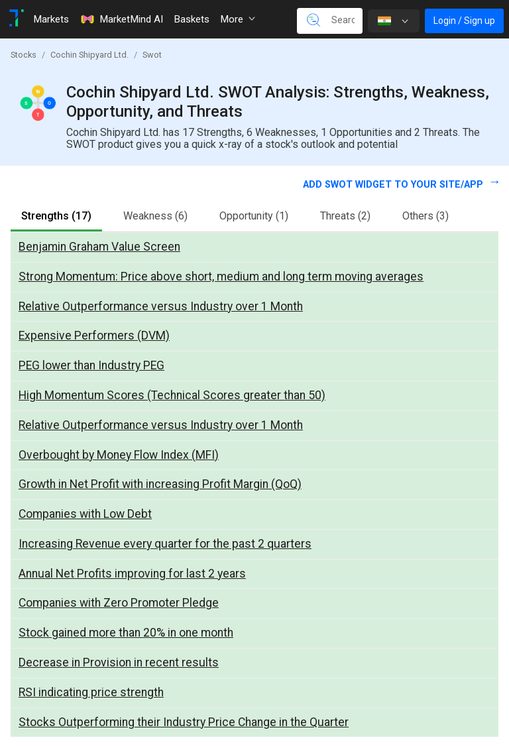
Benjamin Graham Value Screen (99, 246)
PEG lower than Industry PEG (91, 365)
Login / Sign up (464, 20)
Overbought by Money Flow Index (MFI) (119, 455)
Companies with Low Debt (85, 514)
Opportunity (253, 216)
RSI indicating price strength (91, 692)
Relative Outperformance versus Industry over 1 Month (161, 306)
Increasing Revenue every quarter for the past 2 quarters (165, 543)
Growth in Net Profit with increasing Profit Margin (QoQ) (160, 484)
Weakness (155, 216)
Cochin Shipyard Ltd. (89, 55)
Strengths (56, 216)
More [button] (237, 19)
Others (425, 216)
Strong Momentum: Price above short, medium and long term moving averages (221, 276)
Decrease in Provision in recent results (119, 662)
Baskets (191, 19)
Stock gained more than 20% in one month (126, 632)
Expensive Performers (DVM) (94, 335)
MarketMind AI (121, 19)
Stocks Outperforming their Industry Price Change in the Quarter (184, 722)
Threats (345, 216)
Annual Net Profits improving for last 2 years (132, 573)
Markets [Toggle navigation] (51, 19)
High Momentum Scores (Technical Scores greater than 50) (172, 395)
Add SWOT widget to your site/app (394, 184)
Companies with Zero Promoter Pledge (119, 602)
